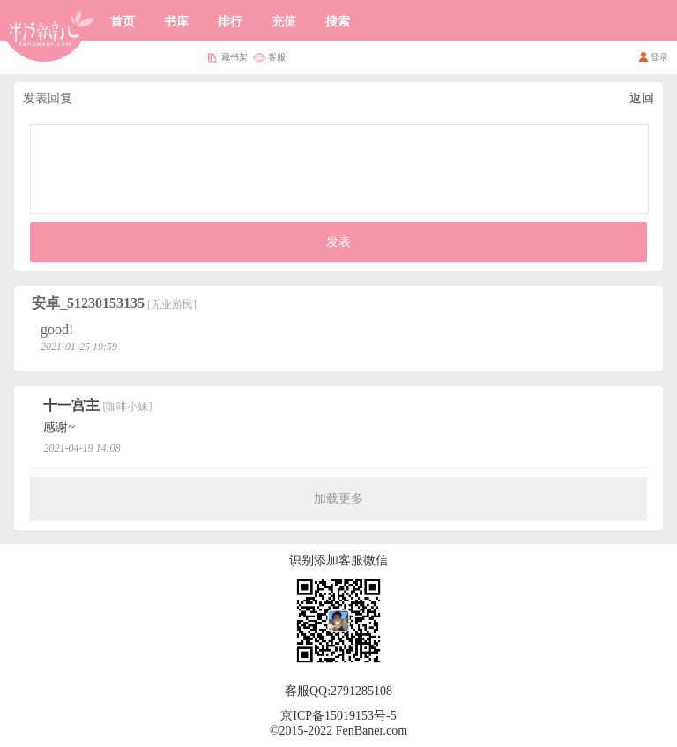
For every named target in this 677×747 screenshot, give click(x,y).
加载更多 (338, 498)
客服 (277, 57)
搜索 (337, 21)
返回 (641, 98)
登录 (659, 57)
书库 (176, 21)
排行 (230, 21)
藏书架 (234, 57)
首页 (122, 21)
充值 (284, 21)
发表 (338, 242)
